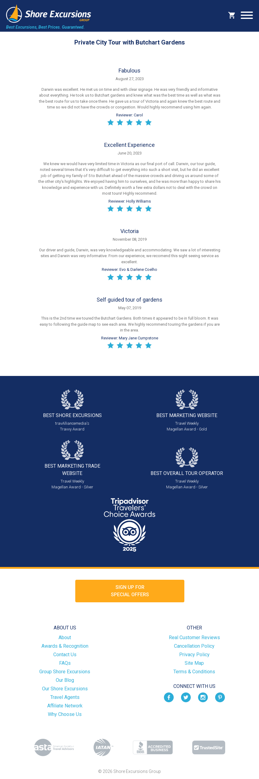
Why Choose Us (65, 714)
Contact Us (64, 654)
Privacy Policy (194, 654)
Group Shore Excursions (64, 672)
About (65, 637)
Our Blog (65, 680)
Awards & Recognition (64, 646)
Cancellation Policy (194, 646)
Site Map (194, 663)
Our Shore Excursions (65, 689)
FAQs (65, 663)
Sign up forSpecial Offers (130, 590)
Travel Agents (65, 697)
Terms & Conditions (194, 672)
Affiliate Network (65, 706)
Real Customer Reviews (194, 637)
